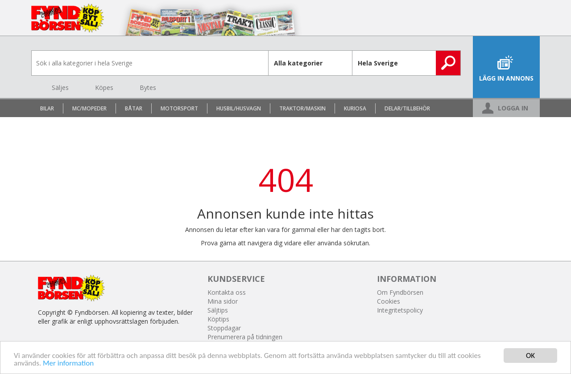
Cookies (388, 301)
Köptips (218, 319)
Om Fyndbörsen (400, 292)
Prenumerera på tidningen (244, 337)
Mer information (68, 363)
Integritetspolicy (400, 310)
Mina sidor (222, 301)
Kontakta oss (226, 292)
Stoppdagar (224, 328)
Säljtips (217, 310)
